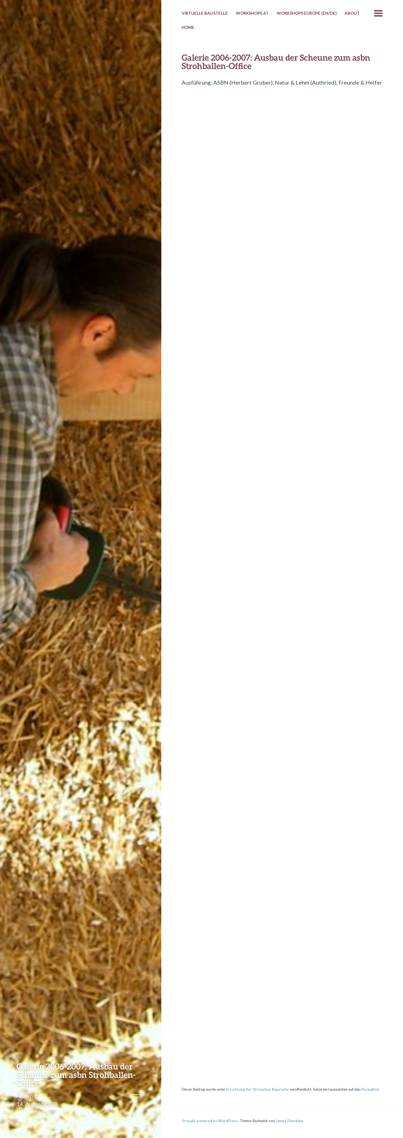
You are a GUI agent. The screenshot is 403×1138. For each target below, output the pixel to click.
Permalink (370, 1089)
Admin (24, 1095)
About (352, 13)
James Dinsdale (289, 1121)
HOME (188, 27)
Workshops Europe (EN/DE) (307, 13)
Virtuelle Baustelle (205, 13)
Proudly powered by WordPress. (210, 1121)
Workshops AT (252, 13)
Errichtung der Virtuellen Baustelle (257, 1089)
